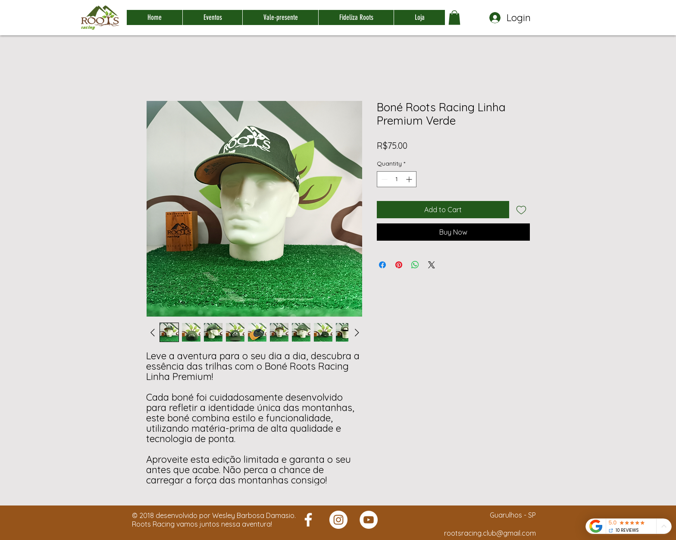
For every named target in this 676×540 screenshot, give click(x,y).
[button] (454, 17)
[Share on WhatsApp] (415, 265)
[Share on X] (431, 265)
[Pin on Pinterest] (399, 265)
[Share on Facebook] (382, 265)
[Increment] (409, 179)
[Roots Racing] (308, 520)
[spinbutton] (396, 179)
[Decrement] (383, 179)
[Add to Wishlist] (521, 209)
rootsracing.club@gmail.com (490, 533)
